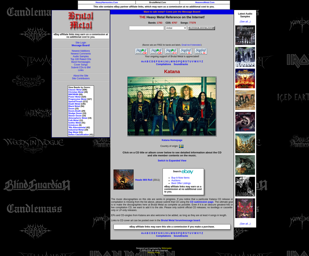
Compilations (163, 64)
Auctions (176, 180)
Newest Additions (81, 51)
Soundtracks (181, 64)
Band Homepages (80, 62)
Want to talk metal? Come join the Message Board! (172, 11)
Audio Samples (81, 56)
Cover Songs (80, 64)
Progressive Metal (77, 99)
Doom (71, 108)
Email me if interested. (191, 45)
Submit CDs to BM (81, 67)
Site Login (80, 42)
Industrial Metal (76, 130)
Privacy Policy (154, 252)
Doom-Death (74, 111)
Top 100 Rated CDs (81, 59)
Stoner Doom (75, 115)
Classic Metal (75, 89)
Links (81, 70)
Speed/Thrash (75, 101)
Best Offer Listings (181, 183)
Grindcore (73, 125)
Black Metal (74, 106)
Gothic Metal (74, 123)
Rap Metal (73, 132)
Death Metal (74, 104)
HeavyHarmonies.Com (107, 2)
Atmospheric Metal (77, 118)
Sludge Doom (75, 113)
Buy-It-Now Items (180, 177)
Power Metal (74, 97)
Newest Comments (81, 53)
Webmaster (167, 248)
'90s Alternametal (77, 127)
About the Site (80, 75)
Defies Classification (78, 134)
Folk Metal (73, 120)
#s (142, 61)
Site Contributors (80, 78)
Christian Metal (75, 92)
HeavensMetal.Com (204, 2)
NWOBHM (73, 94)
